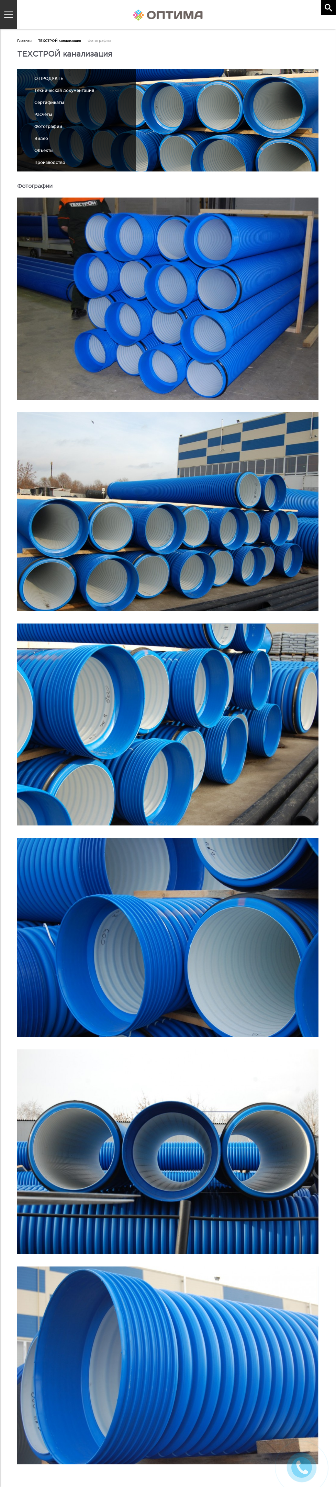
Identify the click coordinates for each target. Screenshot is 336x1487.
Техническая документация (64, 90)
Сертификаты (49, 102)
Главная (24, 41)
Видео (41, 138)
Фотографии (48, 126)
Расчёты (43, 114)
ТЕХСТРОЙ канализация (59, 41)
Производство (49, 162)
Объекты (44, 150)
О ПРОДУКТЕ (48, 78)
